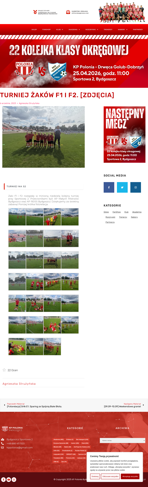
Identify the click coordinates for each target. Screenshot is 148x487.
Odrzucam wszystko (110, 476)
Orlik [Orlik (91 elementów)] (56, 450)
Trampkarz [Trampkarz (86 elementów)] (58, 458)
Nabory (122, 29)
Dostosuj (95, 476)
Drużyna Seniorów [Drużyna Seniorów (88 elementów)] (61, 443)
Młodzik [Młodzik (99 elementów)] (57, 447)
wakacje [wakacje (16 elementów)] (81, 458)
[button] (59, 29)
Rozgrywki (92, 29)
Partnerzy (138, 29)
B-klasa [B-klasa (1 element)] (69, 439)
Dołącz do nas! (43, 10)
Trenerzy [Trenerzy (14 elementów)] (70, 458)
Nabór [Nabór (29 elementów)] (67, 447)
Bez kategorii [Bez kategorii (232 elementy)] (82, 439)
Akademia (74, 29)
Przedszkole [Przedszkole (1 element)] (67, 450)
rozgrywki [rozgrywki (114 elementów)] (59, 454)
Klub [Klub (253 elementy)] (85, 443)
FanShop (46, 29)
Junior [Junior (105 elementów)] (75, 443)
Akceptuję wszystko (130, 476)
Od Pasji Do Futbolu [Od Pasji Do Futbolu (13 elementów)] (82, 447)
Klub (59, 29)
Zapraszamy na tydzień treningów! (47, 13)
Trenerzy (108, 29)
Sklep (34, 29)
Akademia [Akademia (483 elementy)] (59, 439)
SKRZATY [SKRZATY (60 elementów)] (70, 454)
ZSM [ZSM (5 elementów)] (56, 461)
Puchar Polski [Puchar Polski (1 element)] (80, 450)
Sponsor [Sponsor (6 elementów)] (82, 454)
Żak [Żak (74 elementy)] (63, 461)
